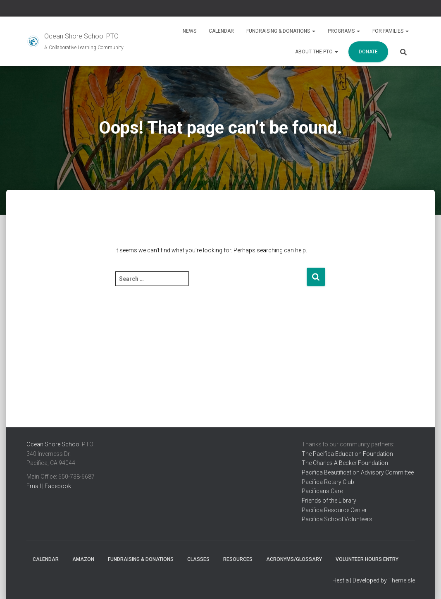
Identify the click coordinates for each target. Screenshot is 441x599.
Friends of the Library (329, 500)
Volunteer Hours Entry (367, 559)
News (189, 31)
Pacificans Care (322, 491)
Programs (344, 31)
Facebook (58, 486)
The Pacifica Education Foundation (347, 453)
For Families (390, 31)
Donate (368, 52)
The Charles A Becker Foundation (345, 463)
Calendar (221, 31)
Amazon (83, 559)
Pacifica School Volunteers (337, 519)
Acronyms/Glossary (294, 559)
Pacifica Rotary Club (328, 482)
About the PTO (316, 52)
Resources (238, 559)
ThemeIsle (401, 580)
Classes (198, 559)
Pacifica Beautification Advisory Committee (358, 472)
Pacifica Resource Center (334, 510)
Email (33, 486)
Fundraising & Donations (280, 31)
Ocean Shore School (53, 444)
